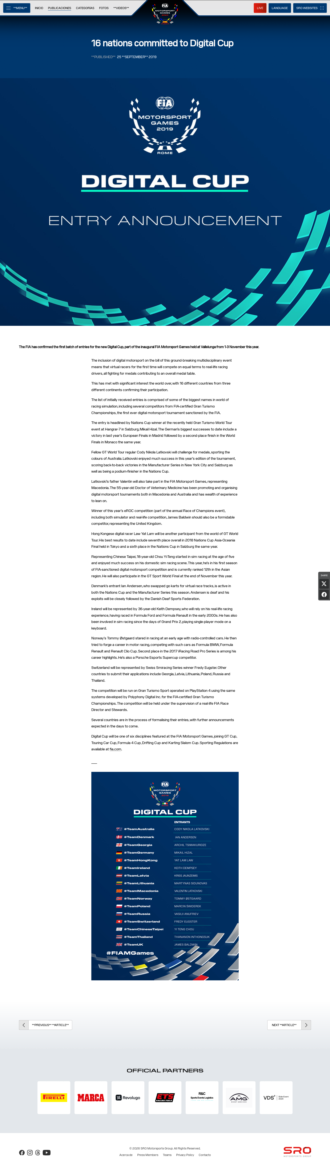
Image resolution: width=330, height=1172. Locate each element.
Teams (167, 1155)
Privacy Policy (185, 1155)
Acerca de (126, 1155)
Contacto (205, 1155)
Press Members (147, 1155)
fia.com (115, 749)
